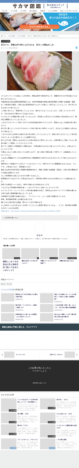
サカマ (39, 235)
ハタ (10, 284)
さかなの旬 (4, 10)
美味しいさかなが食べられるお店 (68, 10)
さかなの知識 (13, 10)
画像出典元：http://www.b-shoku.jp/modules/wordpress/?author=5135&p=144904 (30, 211)
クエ (4, 284)
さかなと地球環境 (52, 10)
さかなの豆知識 (6, 41)
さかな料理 (23, 10)
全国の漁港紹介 (33, 10)
